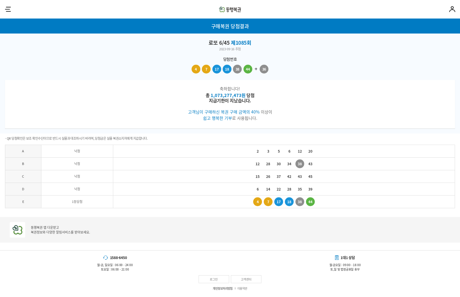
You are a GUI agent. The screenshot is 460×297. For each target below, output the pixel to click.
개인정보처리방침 (223, 288)
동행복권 (230, 9)
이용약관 (242, 288)
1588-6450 (118, 257)
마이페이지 (452, 9)
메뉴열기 (8, 9)
